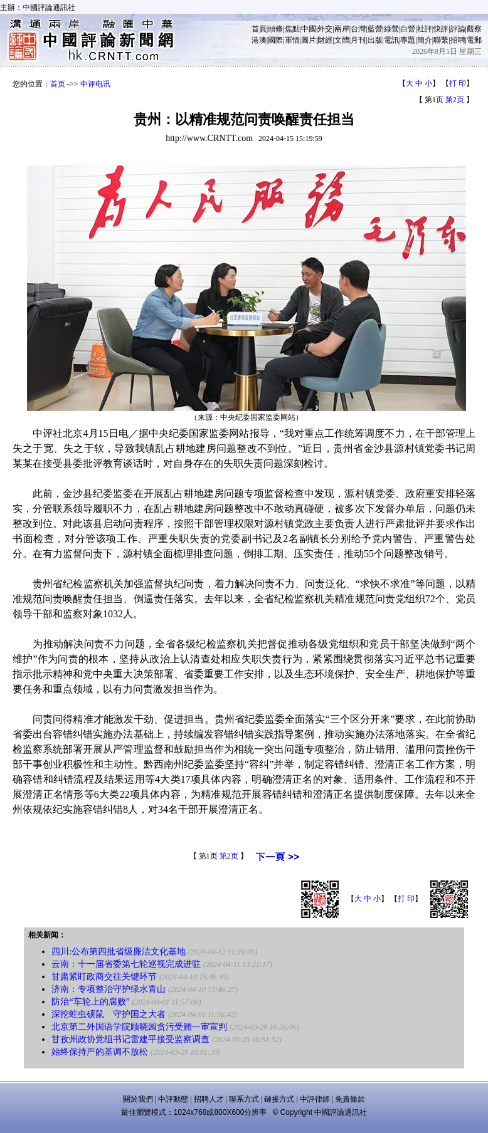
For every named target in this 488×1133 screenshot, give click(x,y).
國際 (275, 40)
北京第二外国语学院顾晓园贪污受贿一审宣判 (139, 1026)
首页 (57, 84)
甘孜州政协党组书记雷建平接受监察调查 (130, 1039)
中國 (308, 28)
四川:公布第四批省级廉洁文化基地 (118, 951)
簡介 (424, 40)
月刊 (358, 40)
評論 (457, 28)
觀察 (474, 28)
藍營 (375, 28)
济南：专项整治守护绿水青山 (108, 989)
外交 (324, 28)
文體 (341, 40)
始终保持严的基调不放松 (99, 1052)
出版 (375, 40)
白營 (407, 28)
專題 (407, 40)
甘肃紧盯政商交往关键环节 (104, 976)
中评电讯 (95, 84)
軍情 (292, 40)
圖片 (308, 40)
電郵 (474, 40)
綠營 (391, 28)
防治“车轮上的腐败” (90, 1001)
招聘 (457, 40)
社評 (424, 28)
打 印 (457, 83)
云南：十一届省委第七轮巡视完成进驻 (126, 964)
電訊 (391, 40)
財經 (324, 40)
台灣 (358, 28)
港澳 (259, 40)
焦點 (292, 28)
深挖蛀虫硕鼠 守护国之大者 (108, 1014)
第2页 (454, 99)
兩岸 (341, 28)
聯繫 (440, 40)
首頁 (259, 28)
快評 (440, 28)
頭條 (275, 28)
